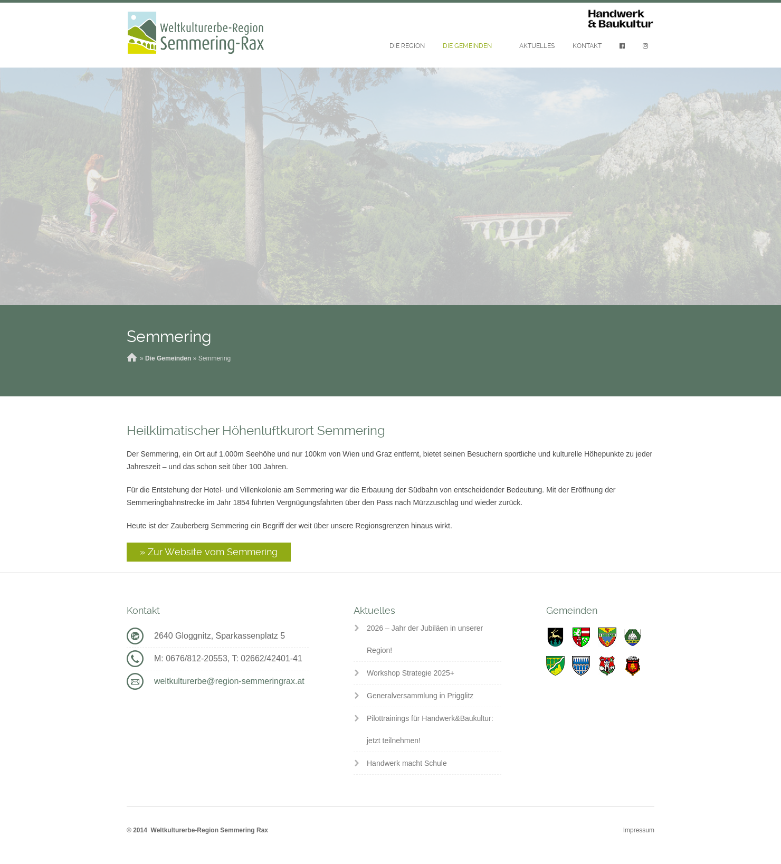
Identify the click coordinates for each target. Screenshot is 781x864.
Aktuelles (537, 46)
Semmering (169, 336)
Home (132, 358)
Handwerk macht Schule (407, 763)
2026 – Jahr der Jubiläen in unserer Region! (425, 639)
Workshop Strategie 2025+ (410, 673)
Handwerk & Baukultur (620, 19)
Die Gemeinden (467, 46)
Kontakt (587, 46)
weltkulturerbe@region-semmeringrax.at (229, 681)
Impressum (638, 830)
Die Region (407, 46)
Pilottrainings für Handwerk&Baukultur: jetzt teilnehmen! (430, 729)
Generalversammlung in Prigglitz (420, 695)
